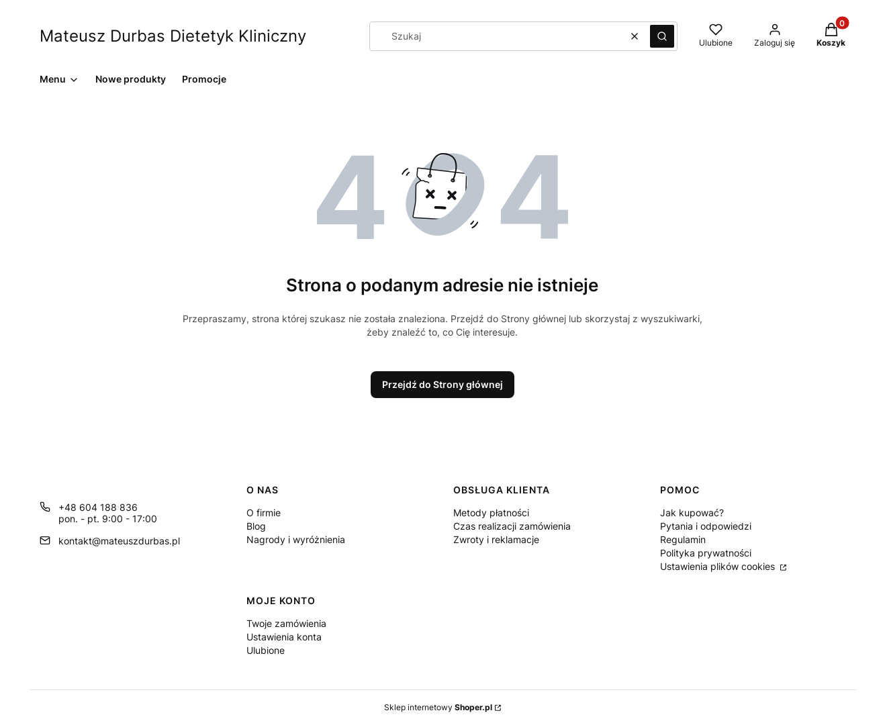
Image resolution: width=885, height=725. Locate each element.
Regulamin (683, 539)
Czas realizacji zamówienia (512, 526)
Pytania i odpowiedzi (705, 526)
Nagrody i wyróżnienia (295, 539)
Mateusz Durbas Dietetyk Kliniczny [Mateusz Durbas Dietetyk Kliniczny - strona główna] (173, 36)
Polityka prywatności (705, 553)
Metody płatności (491, 512)
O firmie (263, 512)
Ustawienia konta (284, 636)
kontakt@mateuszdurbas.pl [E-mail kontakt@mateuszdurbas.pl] (119, 540)
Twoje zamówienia (286, 623)
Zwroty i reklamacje (496, 539)
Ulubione (265, 650)
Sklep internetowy (438, 707)
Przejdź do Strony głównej (442, 384)
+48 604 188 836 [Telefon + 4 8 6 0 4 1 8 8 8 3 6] (98, 507)
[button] (662, 36)
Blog (256, 526)
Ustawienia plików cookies (719, 566)
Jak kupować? (692, 512)
